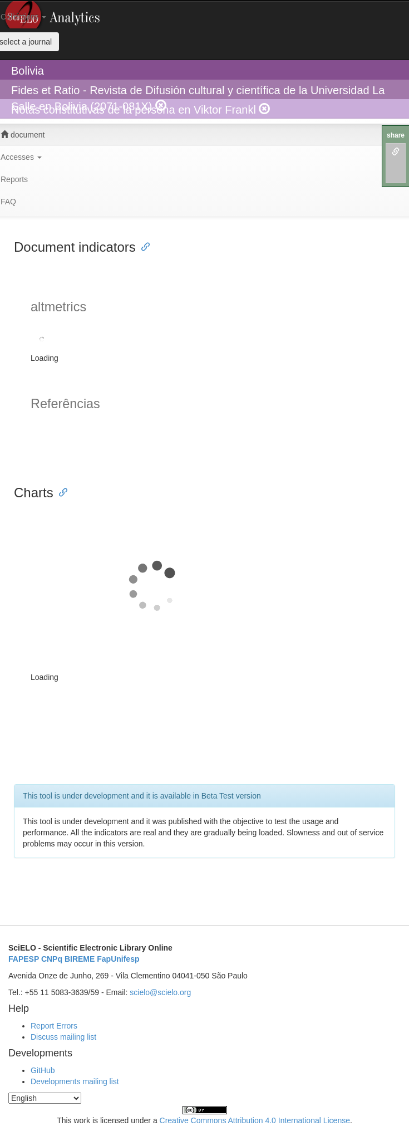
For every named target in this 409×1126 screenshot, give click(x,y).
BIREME (80, 958)
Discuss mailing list (63, 1036)
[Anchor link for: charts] (60, 491)
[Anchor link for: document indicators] (142, 246)
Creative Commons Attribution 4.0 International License (255, 1120)
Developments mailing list (75, 1081)
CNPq (51, 958)
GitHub (43, 1070)
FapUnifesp (118, 958)
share (396, 135)
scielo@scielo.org (160, 992)
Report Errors (54, 1025)
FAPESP (23, 958)
